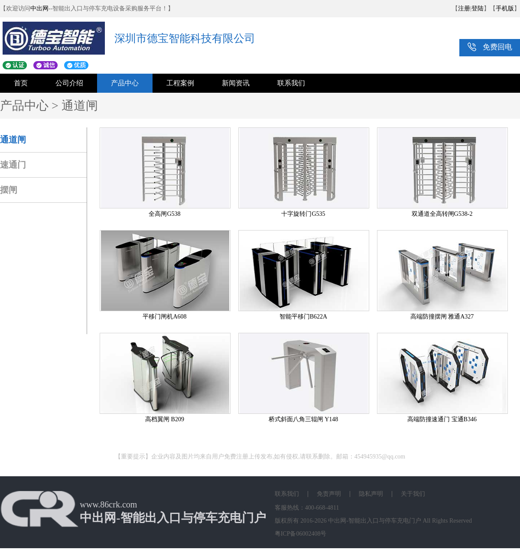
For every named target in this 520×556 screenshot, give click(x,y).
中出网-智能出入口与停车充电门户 (374, 520)
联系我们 (291, 83)
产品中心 (125, 83)
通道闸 (13, 139)
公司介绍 (69, 83)
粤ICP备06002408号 (301, 533)
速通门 (13, 164)
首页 (21, 83)
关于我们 (413, 494)
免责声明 (329, 494)
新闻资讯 (236, 83)
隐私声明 (371, 494)
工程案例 (180, 83)
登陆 (477, 8)
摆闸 (8, 190)
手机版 (505, 8)
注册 (464, 8)
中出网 (39, 8)
